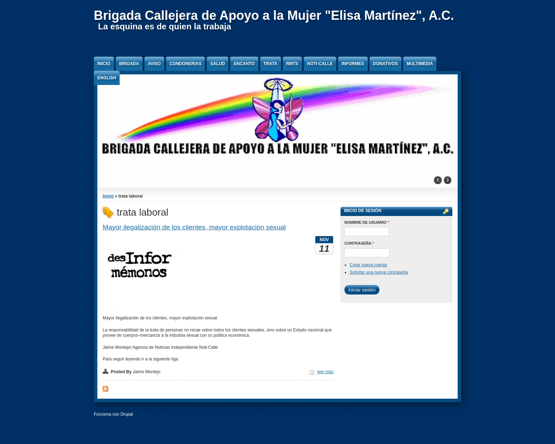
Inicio (103, 63)
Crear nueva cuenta (368, 264)
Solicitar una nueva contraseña (379, 272)
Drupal (126, 414)
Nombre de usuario (366, 222)
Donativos (385, 63)
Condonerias (185, 63)
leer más (325, 371)
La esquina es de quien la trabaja (164, 26)
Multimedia (420, 63)
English (106, 77)
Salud (217, 63)
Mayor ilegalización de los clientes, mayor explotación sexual (194, 227)
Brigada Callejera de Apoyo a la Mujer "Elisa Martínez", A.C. (274, 15)
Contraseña (359, 243)
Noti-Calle (320, 63)
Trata (271, 63)
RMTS (292, 63)
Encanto (244, 63)
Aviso (154, 63)
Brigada (129, 63)
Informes (353, 63)
